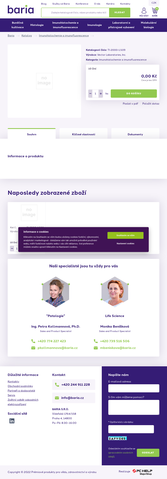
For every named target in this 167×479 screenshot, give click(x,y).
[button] (119, 12)
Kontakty (125, 4)
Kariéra (110, 4)
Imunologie (94, 25)
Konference (82, 4)
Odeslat (148, 452)
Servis (11, 395)
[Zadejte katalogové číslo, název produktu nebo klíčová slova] (85, 12)
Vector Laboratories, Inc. (111, 54)
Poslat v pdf (130, 103)
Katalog (27, 35)
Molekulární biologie (148, 25)
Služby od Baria (61, 4)
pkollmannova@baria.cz (58, 348)
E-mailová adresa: (119, 381)
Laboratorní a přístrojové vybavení (121, 25)
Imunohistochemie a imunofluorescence (65, 25)
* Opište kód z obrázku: (120, 422)
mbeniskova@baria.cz (118, 348)
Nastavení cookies (125, 243)
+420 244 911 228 (75, 385)
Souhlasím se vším (125, 235)
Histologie (37, 25)
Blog (43, 4)
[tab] (83, 133)
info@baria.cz (72, 398)
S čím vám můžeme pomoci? (126, 397)
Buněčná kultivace (18, 25)
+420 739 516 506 (114, 341)
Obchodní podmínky (20, 386)
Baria (11, 35)
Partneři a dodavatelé (21, 390)
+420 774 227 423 (52, 341)
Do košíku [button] (133, 93)
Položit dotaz (150, 103)
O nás (97, 4)
